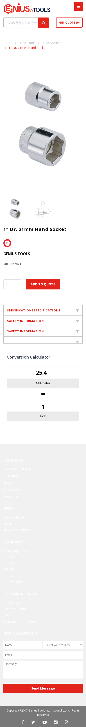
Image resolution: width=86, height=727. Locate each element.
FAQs (7, 615)
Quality (8, 563)
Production (11, 576)
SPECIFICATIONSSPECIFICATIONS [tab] (43, 310)
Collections (11, 476)
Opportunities (13, 582)
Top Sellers (11, 489)
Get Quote (69, 22)
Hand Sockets (51, 43)
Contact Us (11, 602)
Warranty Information (19, 621)
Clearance (10, 496)
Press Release (13, 517)
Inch (43, 416)
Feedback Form (14, 609)
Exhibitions (11, 523)
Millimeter (43, 383)
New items (11, 483)
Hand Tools (26, 43)
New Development (17, 530)
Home (7, 43)
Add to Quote (43, 284)
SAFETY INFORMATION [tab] (43, 321)
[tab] (43, 340)
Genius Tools (16, 253)
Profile (8, 557)
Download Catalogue (18, 469)
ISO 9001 (10, 569)
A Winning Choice (16, 550)
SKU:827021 (12, 264)
